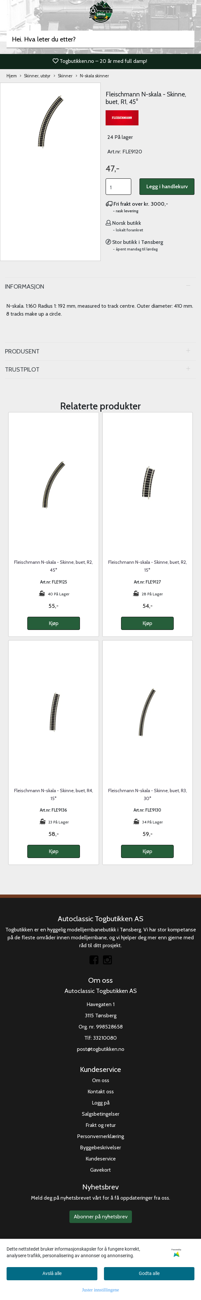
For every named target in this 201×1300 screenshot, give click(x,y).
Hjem (12, 75)
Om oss (100, 1080)
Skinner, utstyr (35, 76)
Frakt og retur (101, 1125)
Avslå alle (52, 1273)
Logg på (101, 1103)
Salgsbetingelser (100, 1114)
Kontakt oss (101, 1091)
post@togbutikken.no (100, 1049)
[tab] (100, 287)
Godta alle (149, 1273)
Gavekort (100, 1170)
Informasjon (24, 286)
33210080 (105, 1038)
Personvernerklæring (100, 1136)
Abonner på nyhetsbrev (101, 1216)
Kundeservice (101, 1159)
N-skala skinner (92, 76)
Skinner (63, 76)
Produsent (22, 351)
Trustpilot (22, 369)
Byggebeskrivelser (100, 1147)
